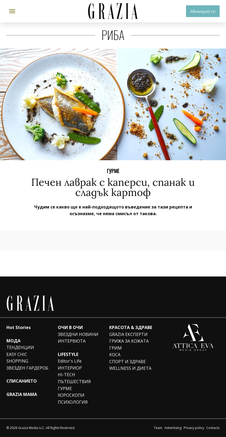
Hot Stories (18, 327)
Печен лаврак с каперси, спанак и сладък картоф (113, 187)
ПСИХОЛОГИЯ (73, 402)
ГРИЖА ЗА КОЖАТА (129, 341)
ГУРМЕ (113, 170)
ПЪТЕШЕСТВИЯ (74, 381)
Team (158, 428)
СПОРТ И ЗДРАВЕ (127, 361)
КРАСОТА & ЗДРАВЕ (130, 327)
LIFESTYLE (68, 354)
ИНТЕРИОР (70, 368)
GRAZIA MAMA (21, 394)
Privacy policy (194, 428)
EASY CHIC (16, 354)
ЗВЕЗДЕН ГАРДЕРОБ (27, 368)
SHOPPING (17, 361)
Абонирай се (203, 11)
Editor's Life (70, 361)
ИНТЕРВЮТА (72, 341)
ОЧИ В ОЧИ (70, 327)
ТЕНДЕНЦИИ (20, 347)
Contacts (213, 428)
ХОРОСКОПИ (71, 395)
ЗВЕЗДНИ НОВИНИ (78, 334)
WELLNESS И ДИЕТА (130, 368)
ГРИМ (115, 348)
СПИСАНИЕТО (21, 381)
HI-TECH (66, 375)
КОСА (114, 355)
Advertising (172, 428)
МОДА (13, 341)
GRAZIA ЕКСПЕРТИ (128, 334)
